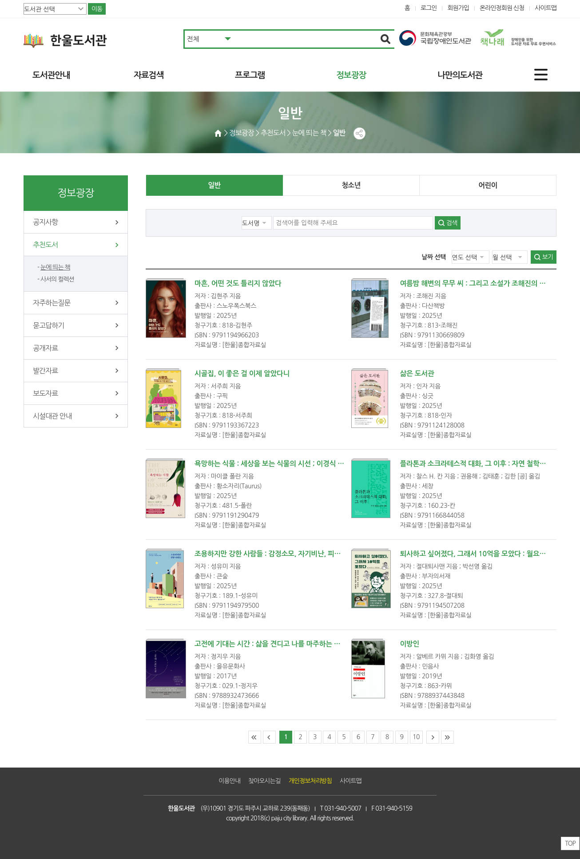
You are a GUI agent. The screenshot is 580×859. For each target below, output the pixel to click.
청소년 (351, 185)
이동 (96, 9)
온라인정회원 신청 (502, 8)
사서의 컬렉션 (57, 279)
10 (416, 737)
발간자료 (45, 370)
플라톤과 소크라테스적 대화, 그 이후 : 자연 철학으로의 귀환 (487, 463)
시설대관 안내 (52, 416)
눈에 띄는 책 (55, 267)
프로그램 (250, 75)
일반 (214, 185)
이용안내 (229, 781)
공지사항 (45, 222)
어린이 (487, 185)
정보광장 (351, 75)
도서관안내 (51, 75)
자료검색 (148, 75)
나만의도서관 (459, 75)
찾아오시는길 (264, 781)
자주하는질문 (51, 302)
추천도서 (45, 244)
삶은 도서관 (417, 373)
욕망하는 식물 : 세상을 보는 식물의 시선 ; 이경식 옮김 (272, 463)
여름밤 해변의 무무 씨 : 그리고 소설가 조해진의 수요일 (479, 283)
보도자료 (45, 393)
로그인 (429, 8)
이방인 (410, 644)
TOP (570, 843)
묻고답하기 (48, 325)
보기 (547, 257)
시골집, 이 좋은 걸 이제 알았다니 (242, 373)
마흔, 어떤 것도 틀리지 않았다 (238, 283)
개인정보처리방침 (310, 781)
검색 (451, 223)
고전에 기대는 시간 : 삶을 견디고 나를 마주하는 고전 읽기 (278, 644)
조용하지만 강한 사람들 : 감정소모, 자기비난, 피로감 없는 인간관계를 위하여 (306, 553)
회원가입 (458, 8)
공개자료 (45, 348)
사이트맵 (545, 8)
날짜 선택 (433, 257)
